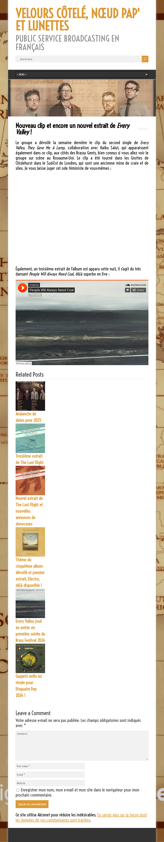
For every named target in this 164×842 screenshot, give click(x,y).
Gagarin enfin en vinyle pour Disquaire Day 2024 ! (29, 686)
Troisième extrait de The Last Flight (29, 459)
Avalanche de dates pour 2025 (28, 417)
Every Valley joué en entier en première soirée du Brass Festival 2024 (30, 630)
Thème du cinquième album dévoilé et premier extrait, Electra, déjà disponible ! (30, 572)
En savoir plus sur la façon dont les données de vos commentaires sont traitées (81, 817)
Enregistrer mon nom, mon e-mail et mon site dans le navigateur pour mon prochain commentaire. (77, 792)
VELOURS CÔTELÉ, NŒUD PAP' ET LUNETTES (78, 20)
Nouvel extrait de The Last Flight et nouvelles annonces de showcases (29, 511)
